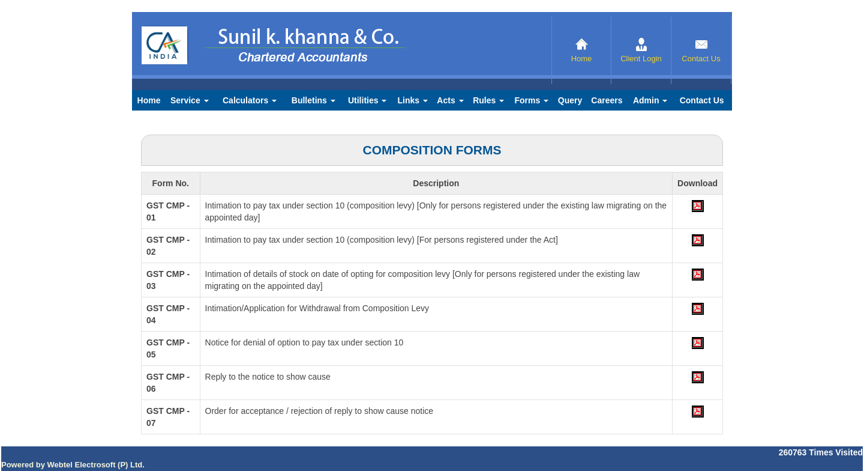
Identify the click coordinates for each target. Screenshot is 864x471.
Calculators (250, 100)
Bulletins (313, 100)
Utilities (367, 100)
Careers (606, 100)
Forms (531, 100)
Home (581, 50)
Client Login (641, 50)
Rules (488, 100)
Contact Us (701, 50)
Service (189, 100)
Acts (450, 100)
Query (570, 100)
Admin (650, 100)
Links (413, 100)
